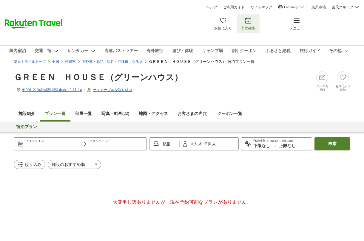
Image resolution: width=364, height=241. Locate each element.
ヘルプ (211, 7)
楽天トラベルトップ (30, 62)
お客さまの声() (192, 113)
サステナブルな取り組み (112, 90)
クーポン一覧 (229, 113)
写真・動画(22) (115, 113)
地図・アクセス (153, 113)
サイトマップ (261, 7)
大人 (194, 144)
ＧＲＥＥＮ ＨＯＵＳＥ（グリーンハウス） (98, 77)
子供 (208, 144)
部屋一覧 (83, 113)
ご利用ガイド (234, 7)
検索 (332, 144)
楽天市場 (318, 7)
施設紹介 (26, 113)
